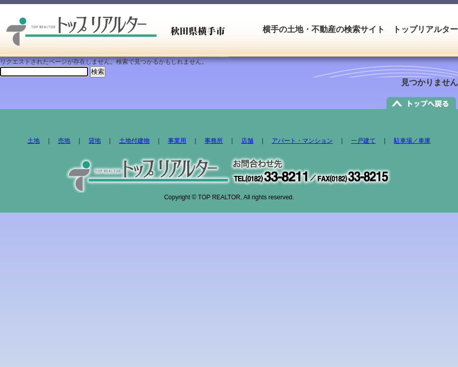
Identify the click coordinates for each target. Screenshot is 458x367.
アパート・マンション (302, 140)
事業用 (177, 140)
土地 (33, 140)
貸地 (95, 140)
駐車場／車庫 (412, 140)
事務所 (214, 140)
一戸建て (363, 140)
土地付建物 (134, 140)
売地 (64, 140)
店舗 (247, 140)
